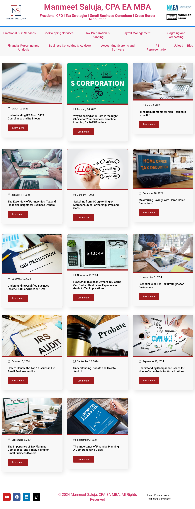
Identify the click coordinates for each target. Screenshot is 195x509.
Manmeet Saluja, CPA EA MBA (97, 7)
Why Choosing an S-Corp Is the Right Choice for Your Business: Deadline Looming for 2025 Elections (95, 119)
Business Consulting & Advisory (70, 45)
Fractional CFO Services (19, 33)
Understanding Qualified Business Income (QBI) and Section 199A (28, 288)
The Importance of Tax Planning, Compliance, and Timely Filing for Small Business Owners (28, 451)
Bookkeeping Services (58, 33)
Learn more (18, 127)
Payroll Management (136, 33)
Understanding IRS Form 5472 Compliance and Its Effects (26, 117)
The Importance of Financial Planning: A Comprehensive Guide (96, 450)
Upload (178, 45)
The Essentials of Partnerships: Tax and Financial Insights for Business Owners (32, 203)
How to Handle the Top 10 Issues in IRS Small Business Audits (31, 371)
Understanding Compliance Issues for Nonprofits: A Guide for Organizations (161, 371)
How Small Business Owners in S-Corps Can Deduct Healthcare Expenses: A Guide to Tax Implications (97, 286)
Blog (190, 45)
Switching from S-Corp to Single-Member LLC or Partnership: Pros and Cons (96, 205)
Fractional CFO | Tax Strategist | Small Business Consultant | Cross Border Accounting (97, 17)
